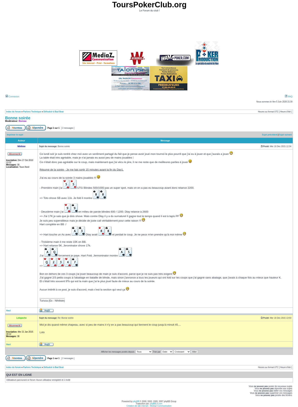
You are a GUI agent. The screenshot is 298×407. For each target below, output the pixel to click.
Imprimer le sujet (15, 135)
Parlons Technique (32, 112)
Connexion (12, 96)
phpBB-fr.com (156, 404)
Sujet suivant (285, 135)
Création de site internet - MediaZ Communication (149, 406)
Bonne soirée (17, 118)
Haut (8, 310)
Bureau (23, 121)
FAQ (288, 96)
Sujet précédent (269, 135)
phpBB (136, 401)
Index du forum (13, 112)
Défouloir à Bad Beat (53, 112)
